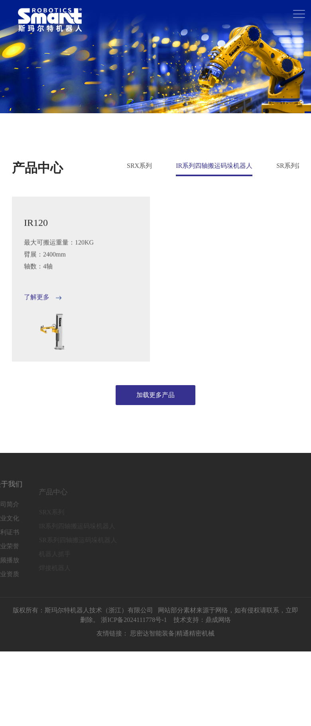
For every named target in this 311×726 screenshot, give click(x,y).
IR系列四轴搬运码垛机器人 (214, 165)
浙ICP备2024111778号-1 (134, 621)
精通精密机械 (195, 634)
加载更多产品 (155, 395)
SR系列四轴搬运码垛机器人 (68, 544)
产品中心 (43, 496)
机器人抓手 (45, 558)
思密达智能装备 (152, 634)
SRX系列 (139, 165)
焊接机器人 (45, 572)
